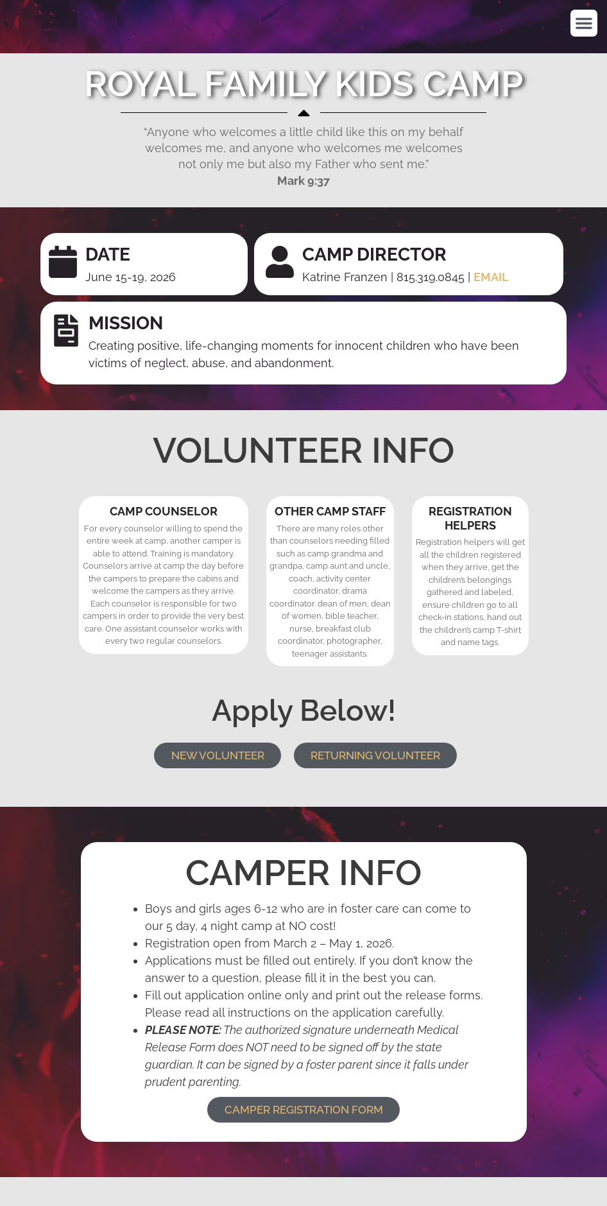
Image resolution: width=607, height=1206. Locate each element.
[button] (583, 23)
